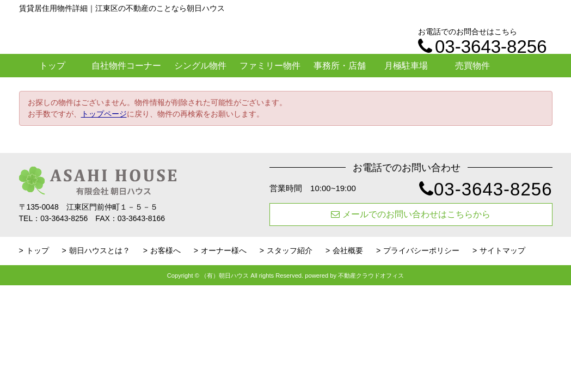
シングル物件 (200, 65)
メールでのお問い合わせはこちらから (410, 214)
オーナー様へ (224, 250)
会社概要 (348, 250)
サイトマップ (502, 250)
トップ (52, 65)
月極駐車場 (406, 65)
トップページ (104, 113)
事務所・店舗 (340, 65)
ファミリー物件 (270, 65)
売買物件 (472, 65)
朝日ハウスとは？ (99, 250)
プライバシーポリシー (421, 250)
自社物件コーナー (126, 65)
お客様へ (165, 250)
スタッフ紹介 (289, 250)
